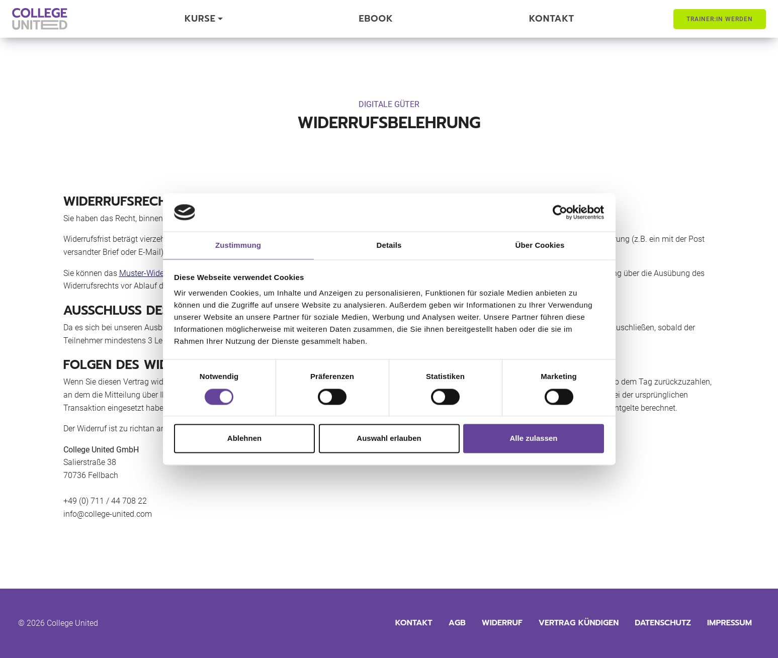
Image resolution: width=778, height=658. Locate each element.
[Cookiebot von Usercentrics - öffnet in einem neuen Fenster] (560, 212)
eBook (376, 19)
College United (72, 623)
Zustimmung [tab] (238, 245)
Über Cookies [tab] (540, 245)
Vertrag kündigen (579, 623)
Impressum (729, 623)
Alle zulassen (533, 438)
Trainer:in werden (719, 19)
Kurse (200, 19)
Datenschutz (663, 623)
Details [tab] (389, 245)
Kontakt (551, 19)
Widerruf (502, 623)
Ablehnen (244, 438)
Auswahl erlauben (389, 438)
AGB (457, 623)
